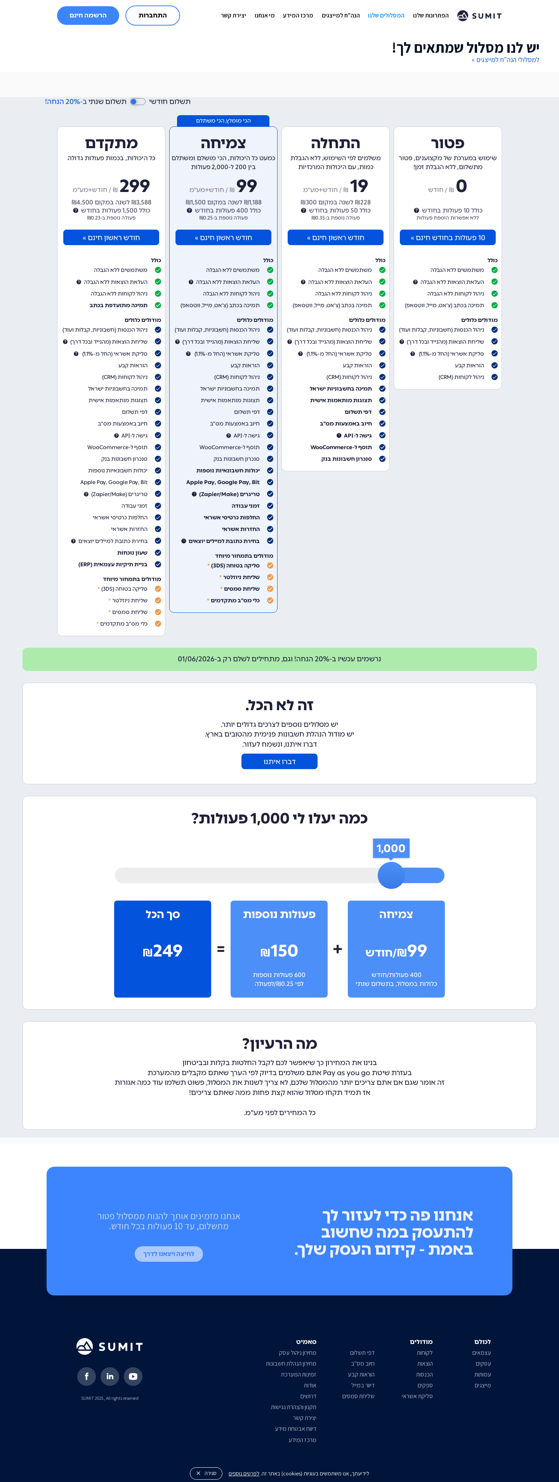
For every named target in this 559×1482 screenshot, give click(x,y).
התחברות (153, 15)
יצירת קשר (233, 15)
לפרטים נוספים (244, 1473)
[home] (479, 15)
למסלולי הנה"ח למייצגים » (506, 59)
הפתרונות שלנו (431, 15)
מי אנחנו (265, 15)
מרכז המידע (298, 15)
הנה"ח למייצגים (341, 15)
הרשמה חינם (88, 15)
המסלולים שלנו (386, 15)
